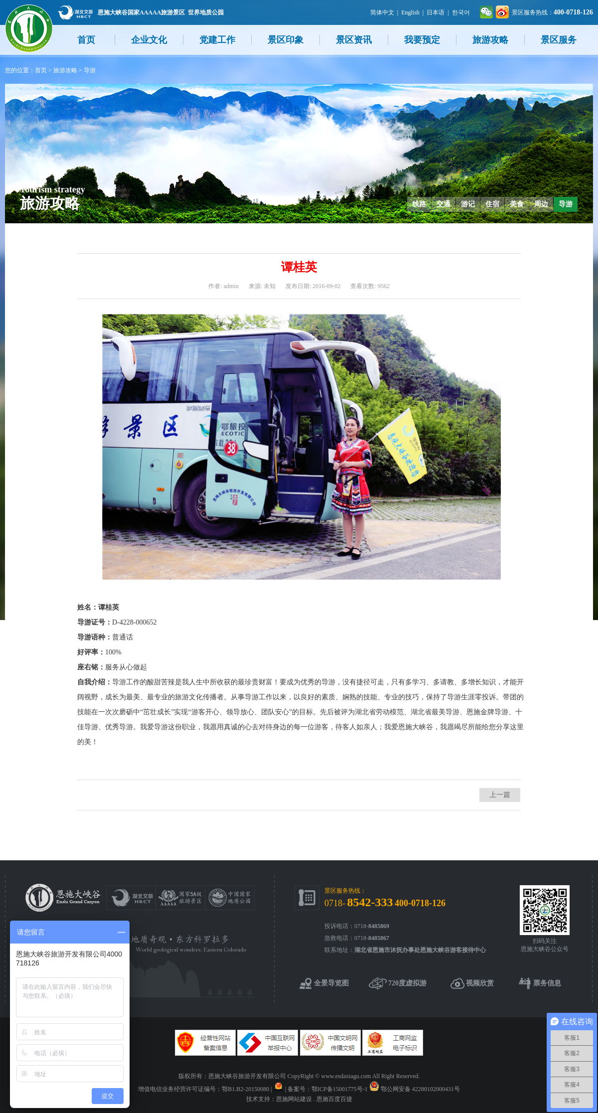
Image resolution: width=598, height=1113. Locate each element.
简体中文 (382, 12)
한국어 (461, 12)
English (410, 12)
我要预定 (422, 40)
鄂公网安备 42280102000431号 (420, 1089)
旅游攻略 (490, 40)
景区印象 (285, 40)
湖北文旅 (75, 12)
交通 (443, 204)
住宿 (492, 204)
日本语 (436, 12)
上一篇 (499, 794)
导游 (90, 70)
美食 (517, 204)
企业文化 (149, 40)
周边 (541, 204)
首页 (86, 40)
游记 (468, 204)
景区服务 (559, 40)
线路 (419, 204)
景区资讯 (354, 40)
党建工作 (217, 40)
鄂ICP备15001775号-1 (339, 1089)
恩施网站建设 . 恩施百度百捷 (314, 1099)
